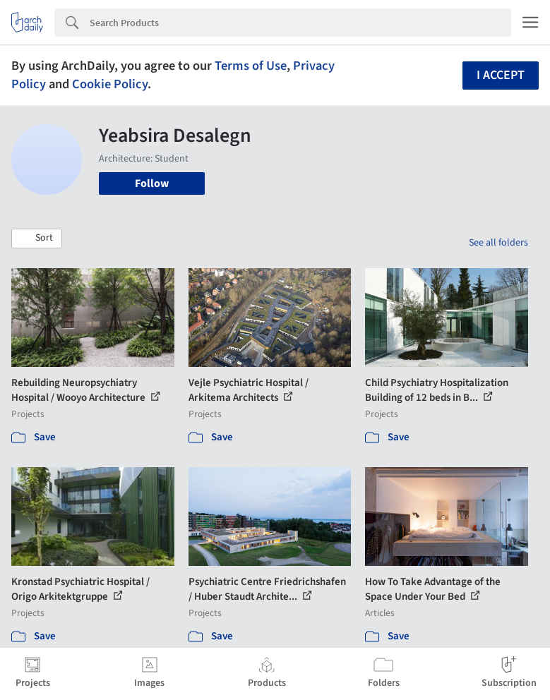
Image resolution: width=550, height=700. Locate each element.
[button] (36, 238)
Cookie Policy (110, 84)
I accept (501, 75)
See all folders (498, 243)
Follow (152, 183)
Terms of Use (251, 65)
